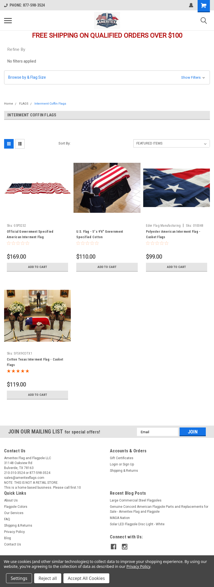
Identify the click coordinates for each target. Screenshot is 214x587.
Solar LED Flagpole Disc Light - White (137, 524)
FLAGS (23, 103)
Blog (7, 538)
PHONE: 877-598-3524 (24, 5)
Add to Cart (37, 267)
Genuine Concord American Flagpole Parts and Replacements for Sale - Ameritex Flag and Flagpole (159, 509)
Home (8, 103)
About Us (11, 500)
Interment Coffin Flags (50, 103)
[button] (107, 77)
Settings (19, 578)
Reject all (48, 578)
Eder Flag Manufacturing (163, 226)
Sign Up (128, 464)
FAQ (7, 519)
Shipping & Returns (124, 471)
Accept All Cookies (86, 578)
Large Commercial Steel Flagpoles (136, 500)
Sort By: (64, 143)
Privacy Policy (14, 532)
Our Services (14, 513)
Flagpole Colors (15, 507)
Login (114, 464)
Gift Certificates (121, 458)
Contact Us (12, 544)
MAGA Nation (120, 518)
